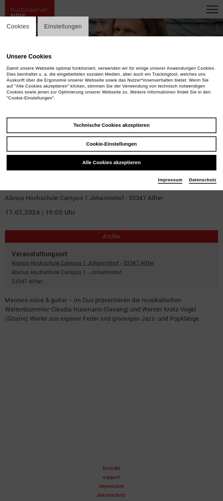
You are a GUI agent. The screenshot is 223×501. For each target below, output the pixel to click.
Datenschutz (202, 179)
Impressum (170, 179)
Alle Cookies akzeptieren (111, 162)
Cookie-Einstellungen (111, 144)
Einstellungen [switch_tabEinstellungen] (63, 26)
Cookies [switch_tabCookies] (18, 26)
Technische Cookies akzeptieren (111, 125)
